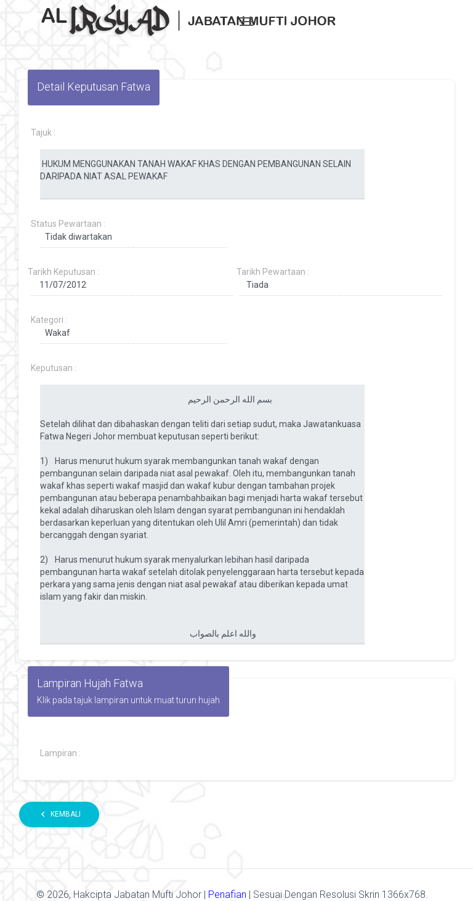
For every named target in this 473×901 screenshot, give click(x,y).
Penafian (228, 894)
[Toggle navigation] (246, 21)
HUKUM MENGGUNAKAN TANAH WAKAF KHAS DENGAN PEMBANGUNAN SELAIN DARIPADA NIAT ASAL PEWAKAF (202, 174)
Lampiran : (60, 753)
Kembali (59, 814)
